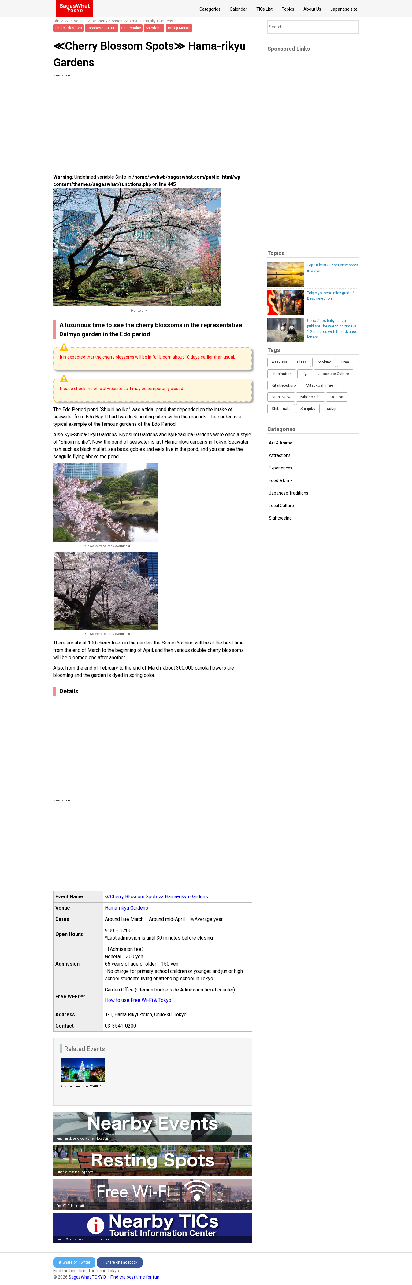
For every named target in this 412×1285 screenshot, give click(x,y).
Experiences (280, 467)
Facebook (119, 1262)
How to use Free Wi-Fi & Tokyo (138, 1000)
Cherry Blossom (68, 28)
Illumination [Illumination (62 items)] (282, 373)
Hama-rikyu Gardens (126, 908)
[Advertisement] (152, 120)
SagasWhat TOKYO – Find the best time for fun (114, 1277)
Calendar (238, 9)
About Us (312, 9)
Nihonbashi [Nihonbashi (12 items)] (310, 397)
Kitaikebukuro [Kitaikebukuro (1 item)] (284, 385)
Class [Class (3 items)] (302, 362)
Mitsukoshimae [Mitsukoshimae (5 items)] (319, 385)
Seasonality (131, 28)
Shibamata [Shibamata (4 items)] (281, 408)
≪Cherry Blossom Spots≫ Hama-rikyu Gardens (132, 21)
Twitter (74, 1262)
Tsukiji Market (179, 28)
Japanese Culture (102, 28)
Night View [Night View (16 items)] (281, 397)
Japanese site (344, 9)
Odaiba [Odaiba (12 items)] (336, 397)
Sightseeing (75, 21)
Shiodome (154, 28)
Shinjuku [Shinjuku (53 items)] (307, 408)
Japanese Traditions (288, 493)
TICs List (264, 9)
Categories (210, 9)
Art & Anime (280, 442)
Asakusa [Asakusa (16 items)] (279, 362)
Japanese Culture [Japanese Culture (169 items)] (333, 373)
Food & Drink (281, 480)
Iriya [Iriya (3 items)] (305, 373)
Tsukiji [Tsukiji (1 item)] (330, 408)
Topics (288, 9)
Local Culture (281, 505)
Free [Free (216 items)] (345, 362)
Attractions (280, 455)
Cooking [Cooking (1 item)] (324, 362)
